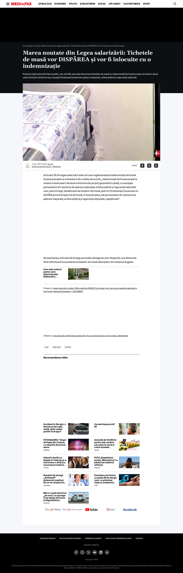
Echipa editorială (47, 538)
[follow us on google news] (53, 510)
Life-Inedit (114, 4)
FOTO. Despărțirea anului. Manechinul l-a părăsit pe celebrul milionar (106, 461)
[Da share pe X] (149, 166)
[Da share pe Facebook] (142, 166)
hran (47, 347)
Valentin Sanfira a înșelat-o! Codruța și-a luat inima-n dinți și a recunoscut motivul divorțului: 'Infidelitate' (54, 461)
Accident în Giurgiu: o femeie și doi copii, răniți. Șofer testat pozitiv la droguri (54, 428)
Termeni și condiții (93, 538)
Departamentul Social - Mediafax (46, 166)
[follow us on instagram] (110, 510)
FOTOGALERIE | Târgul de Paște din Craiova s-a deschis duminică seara (54, 443)
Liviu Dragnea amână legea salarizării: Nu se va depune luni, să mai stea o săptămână (90, 336)
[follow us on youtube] (91, 510)
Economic (60, 4)
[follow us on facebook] (130, 509)
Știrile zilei (45, 4)
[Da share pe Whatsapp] (156, 166)
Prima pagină (28, 46)
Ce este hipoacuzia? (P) (104, 425)
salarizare (57, 347)
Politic (73, 4)
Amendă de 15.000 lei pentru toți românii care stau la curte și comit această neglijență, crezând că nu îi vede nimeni (105, 443)
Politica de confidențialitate (118, 538)
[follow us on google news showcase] (72, 510)
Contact (139, 538)
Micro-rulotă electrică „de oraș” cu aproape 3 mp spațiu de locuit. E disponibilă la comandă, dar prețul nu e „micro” (54, 496)
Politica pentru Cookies (70, 538)
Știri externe (87, 4)
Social (102, 4)
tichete (68, 347)
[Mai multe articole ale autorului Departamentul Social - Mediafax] (27, 165)
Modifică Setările (91, 545)
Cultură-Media (131, 4)
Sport (146, 4)
